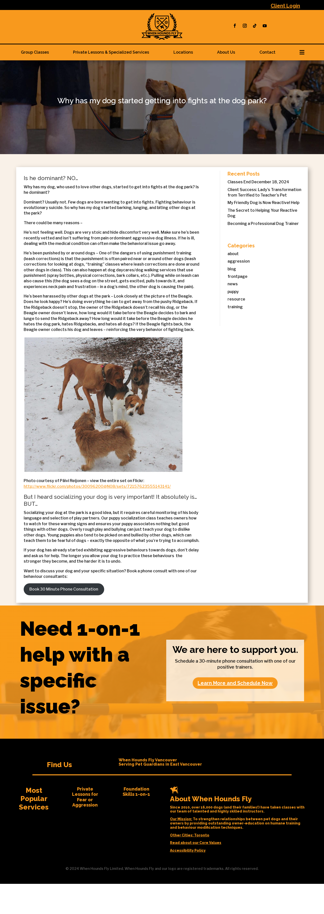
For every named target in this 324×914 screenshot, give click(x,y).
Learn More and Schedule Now (235, 683)
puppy (233, 291)
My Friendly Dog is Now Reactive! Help (263, 202)
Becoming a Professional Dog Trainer (263, 223)
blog (232, 269)
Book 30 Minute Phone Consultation (63, 589)
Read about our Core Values (195, 843)
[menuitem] (35, 52)
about (233, 253)
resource (236, 299)
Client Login (285, 6)
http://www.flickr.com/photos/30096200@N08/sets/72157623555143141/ (97, 486)
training (235, 307)
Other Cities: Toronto (189, 835)
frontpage (237, 276)
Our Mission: (181, 819)
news (233, 284)
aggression (239, 261)
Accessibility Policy (188, 850)
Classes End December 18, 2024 (258, 182)
